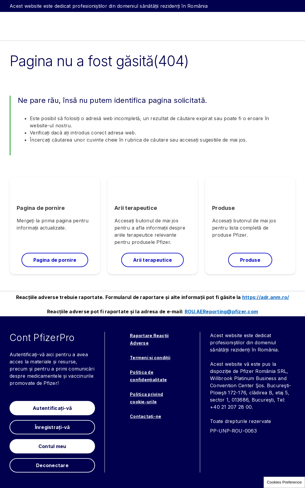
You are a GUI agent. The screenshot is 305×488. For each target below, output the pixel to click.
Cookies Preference (284, 482)
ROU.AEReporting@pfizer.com (221, 312)
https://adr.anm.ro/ (265, 297)
